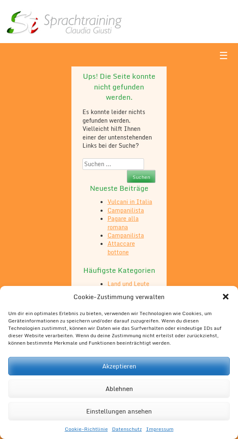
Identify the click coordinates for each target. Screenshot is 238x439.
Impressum (160, 429)
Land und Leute (128, 283)
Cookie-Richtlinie (86, 429)
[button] (226, 297)
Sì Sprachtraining (64, 21)
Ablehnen (119, 388)
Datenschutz (127, 429)
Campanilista (126, 210)
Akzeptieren (119, 366)
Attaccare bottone (121, 247)
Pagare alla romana (123, 222)
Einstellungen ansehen (119, 411)
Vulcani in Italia (130, 201)
